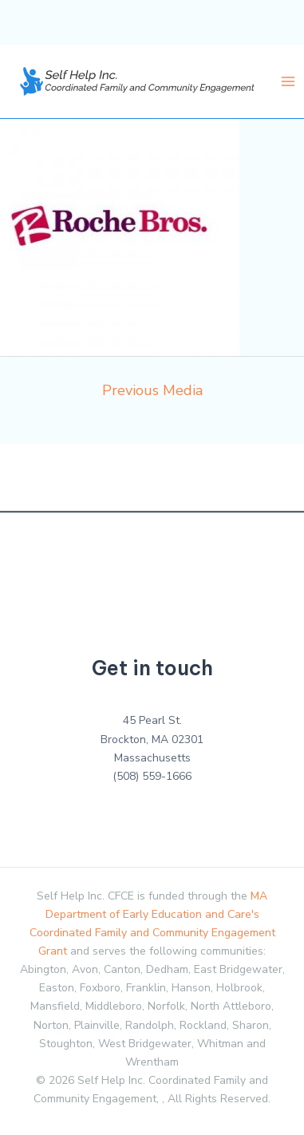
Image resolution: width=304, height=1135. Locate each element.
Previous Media (152, 390)
